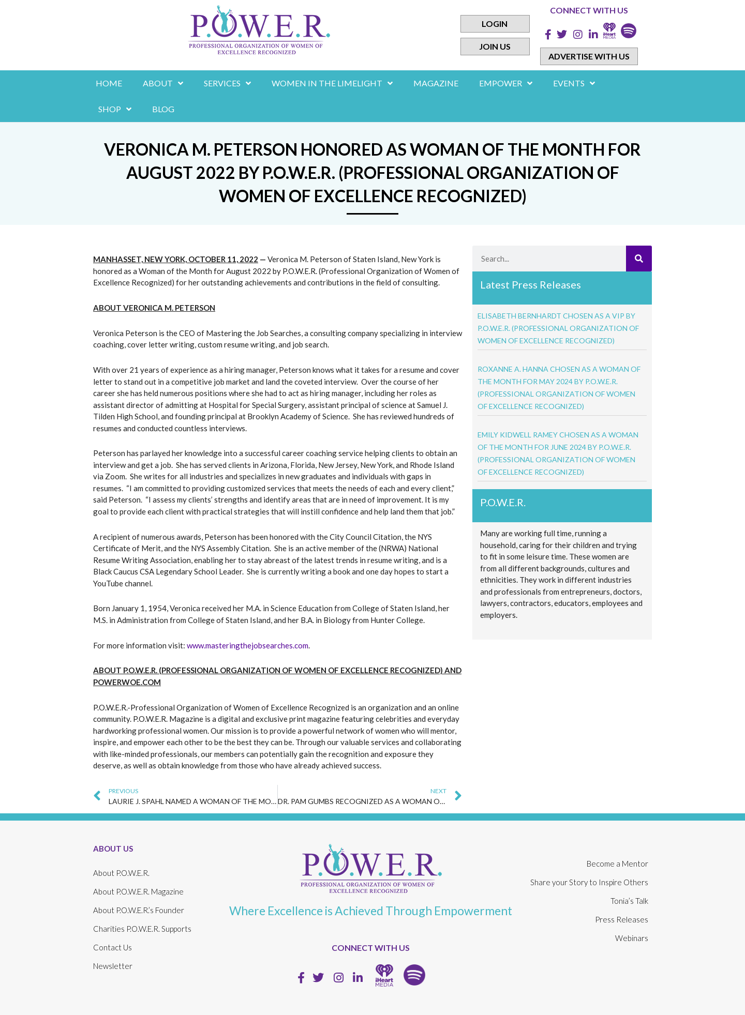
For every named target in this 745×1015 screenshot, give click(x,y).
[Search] (639, 258)
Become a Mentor (617, 863)
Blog (163, 109)
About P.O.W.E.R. (121, 872)
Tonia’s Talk (629, 900)
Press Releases (621, 919)
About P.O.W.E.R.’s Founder (138, 910)
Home (109, 83)
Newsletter (112, 966)
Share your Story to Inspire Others (589, 882)
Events (574, 83)
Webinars (631, 938)
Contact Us (112, 947)
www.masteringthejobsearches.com (247, 645)
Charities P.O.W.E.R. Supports (142, 928)
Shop (114, 109)
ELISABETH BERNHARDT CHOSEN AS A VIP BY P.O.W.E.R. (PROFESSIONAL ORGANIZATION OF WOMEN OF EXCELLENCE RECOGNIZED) (558, 328)
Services (227, 83)
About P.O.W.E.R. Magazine (138, 891)
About (163, 83)
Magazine (435, 83)
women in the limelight (332, 83)
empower (505, 83)
